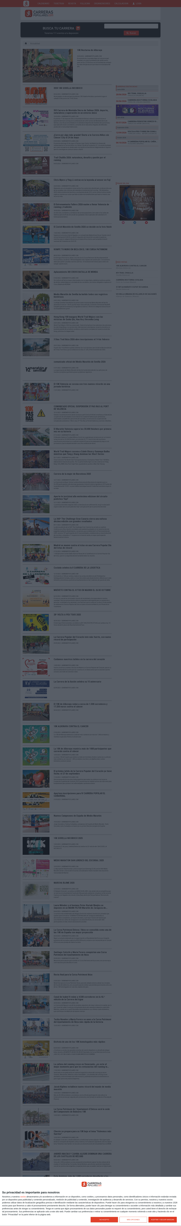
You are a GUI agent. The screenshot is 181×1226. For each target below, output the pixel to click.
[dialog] (90, 1201)
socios (23, 1197)
